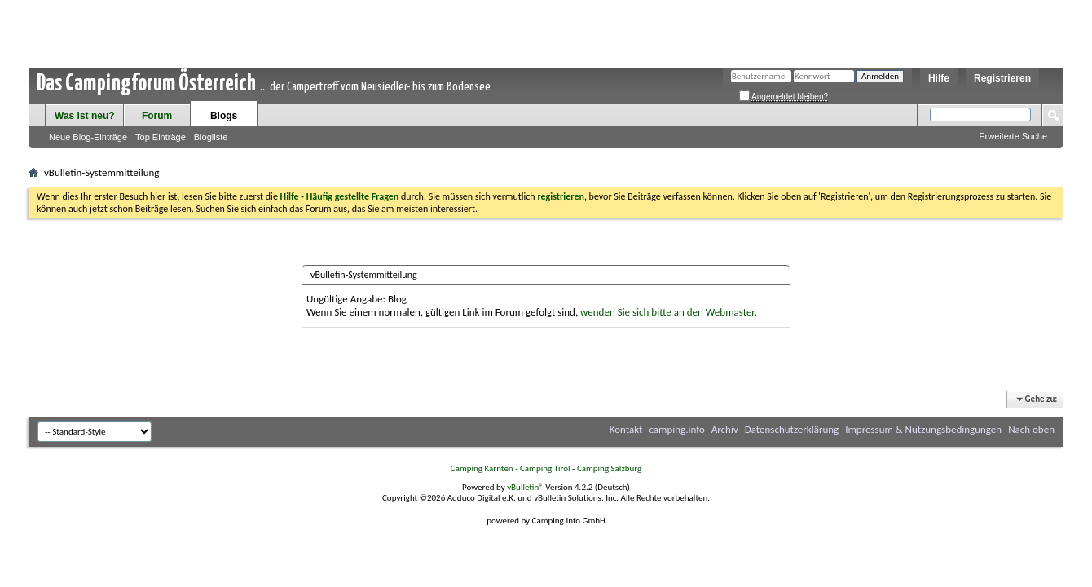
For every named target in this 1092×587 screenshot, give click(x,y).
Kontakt (626, 429)
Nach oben (1031, 429)
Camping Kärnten (482, 468)
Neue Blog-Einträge (88, 137)
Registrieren (1002, 78)
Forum (157, 115)
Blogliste (211, 137)
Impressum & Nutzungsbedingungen (923, 429)
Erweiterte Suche (1013, 136)
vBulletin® (525, 487)
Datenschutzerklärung (792, 429)
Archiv (724, 429)
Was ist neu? (85, 115)
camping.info (676, 429)
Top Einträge (160, 137)
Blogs (223, 115)
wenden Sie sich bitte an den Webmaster (667, 312)
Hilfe (938, 78)
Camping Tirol (545, 468)
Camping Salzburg (609, 468)
